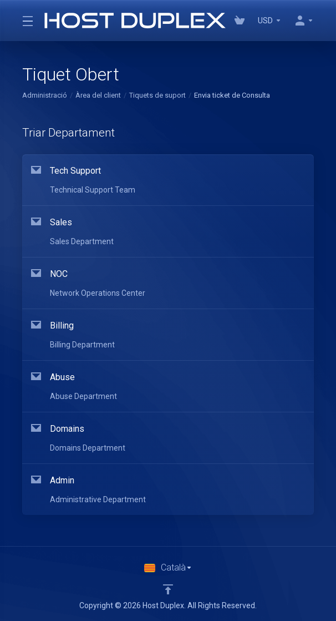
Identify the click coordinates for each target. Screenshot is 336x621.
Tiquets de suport (157, 95)
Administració (44, 95)
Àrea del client (98, 95)
